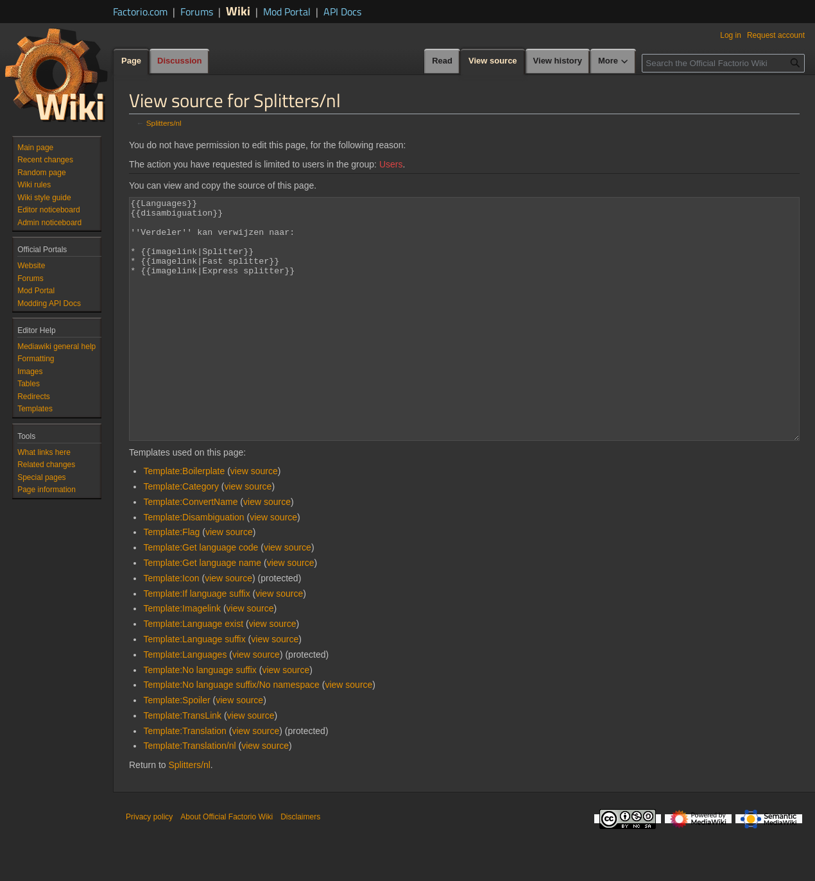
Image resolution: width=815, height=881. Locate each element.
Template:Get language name (202, 611)
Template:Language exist (193, 672)
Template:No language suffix (199, 718)
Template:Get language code (200, 595)
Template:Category (181, 534)
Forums (196, 11)
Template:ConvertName (190, 550)
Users (391, 164)
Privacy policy (149, 864)
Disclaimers (300, 864)
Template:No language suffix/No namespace (231, 733)
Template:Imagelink (182, 656)
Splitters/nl (164, 123)
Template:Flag (171, 580)
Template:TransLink (182, 763)
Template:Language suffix (194, 687)
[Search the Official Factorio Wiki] (723, 63)
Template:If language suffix (196, 642)
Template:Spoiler (176, 748)
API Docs (342, 11)
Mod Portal (287, 11)
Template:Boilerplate (184, 519)
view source (254, 519)
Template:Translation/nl (189, 794)
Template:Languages (185, 702)
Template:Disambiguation (193, 565)
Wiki (238, 10)
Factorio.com (140, 11)
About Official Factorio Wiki (226, 864)
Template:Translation (184, 779)
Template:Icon (171, 626)
